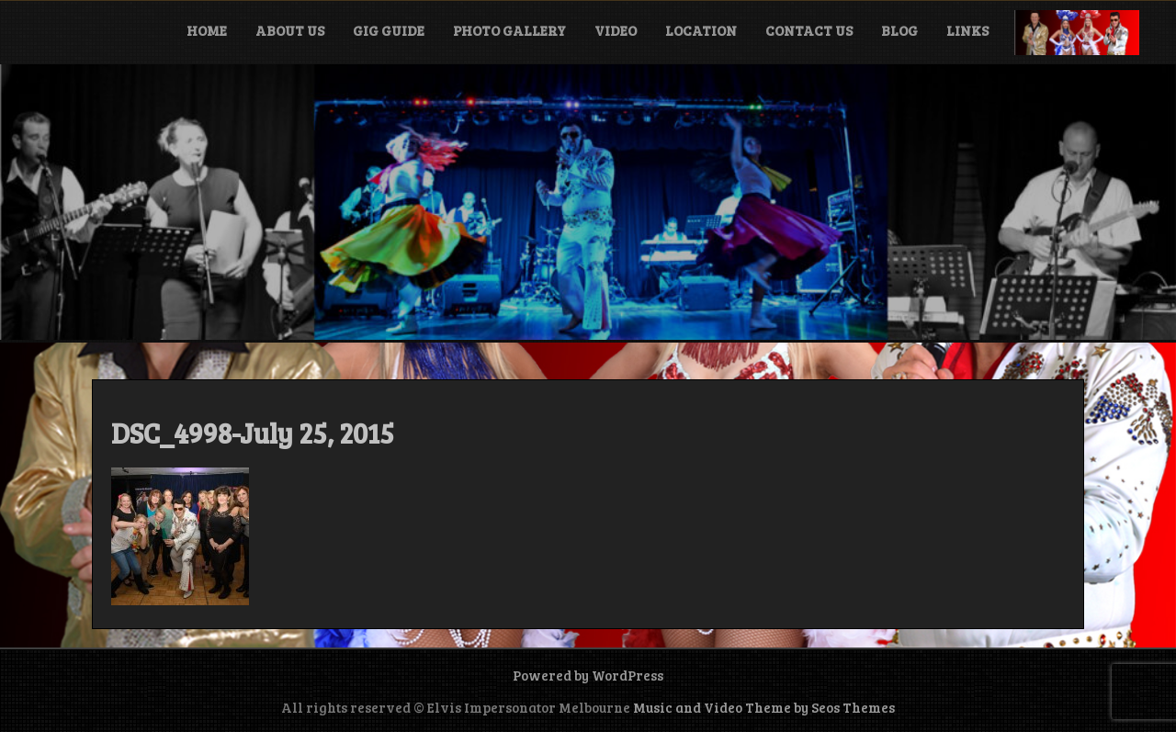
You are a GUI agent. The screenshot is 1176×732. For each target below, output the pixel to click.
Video (615, 30)
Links (967, 30)
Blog (899, 30)
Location (701, 30)
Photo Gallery (509, 30)
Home (207, 30)
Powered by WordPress (588, 675)
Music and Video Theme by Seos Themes (764, 707)
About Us (289, 30)
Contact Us (809, 30)
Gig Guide (388, 30)
